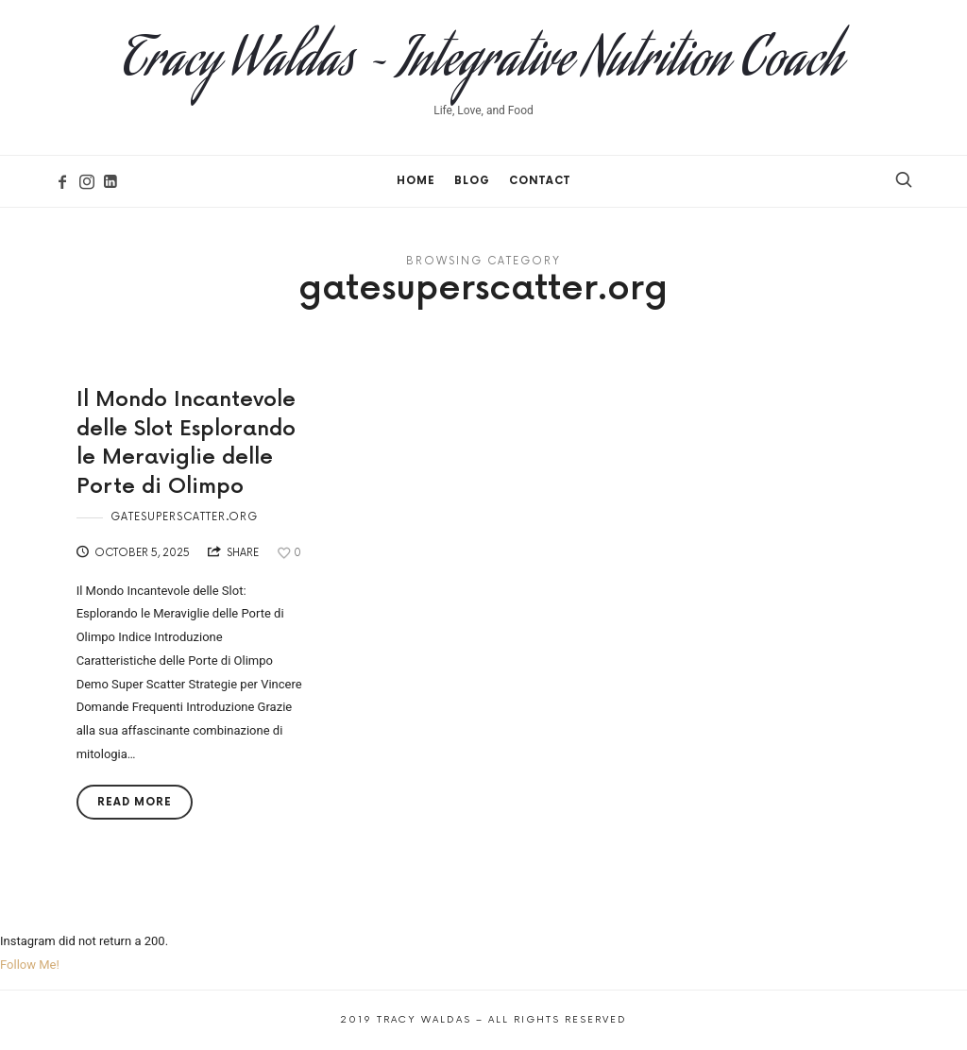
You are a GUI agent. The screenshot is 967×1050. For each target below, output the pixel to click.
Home (416, 181)
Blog (472, 181)
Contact (539, 181)
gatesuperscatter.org (184, 517)
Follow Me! (29, 964)
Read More (134, 802)
